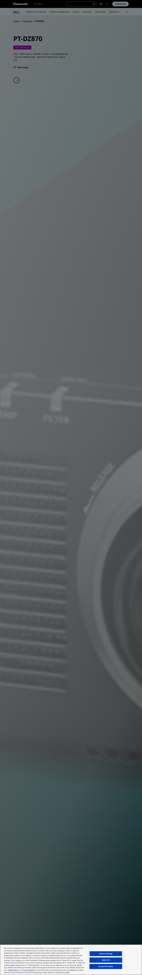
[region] (71, 960)
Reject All (106, 960)
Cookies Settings (106, 953)
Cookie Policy (13, 970)
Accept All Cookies (105, 966)
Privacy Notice (28, 970)
